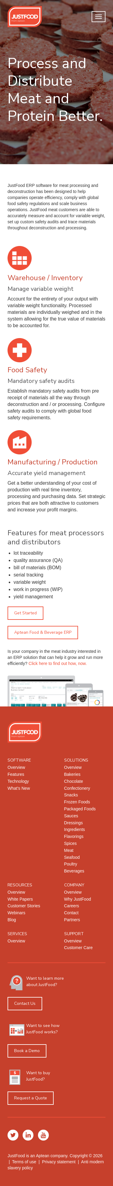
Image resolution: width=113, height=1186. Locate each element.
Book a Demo (27, 1051)
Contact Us (25, 1003)
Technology (18, 781)
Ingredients (74, 829)
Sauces (71, 815)
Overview (16, 767)
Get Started (25, 613)
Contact (71, 912)
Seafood (72, 857)
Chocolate (73, 781)
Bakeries (72, 774)
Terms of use (24, 1161)
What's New (19, 788)
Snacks (71, 794)
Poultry (70, 864)
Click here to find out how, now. (58, 663)
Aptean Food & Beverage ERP (42, 632)
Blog (12, 919)
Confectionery (77, 788)
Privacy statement (58, 1161)
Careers (71, 905)
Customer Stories (24, 905)
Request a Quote (30, 1098)
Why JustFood (77, 899)
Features (16, 774)
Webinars (16, 912)
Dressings (73, 822)
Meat (69, 850)
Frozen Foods (77, 801)
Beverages (74, 871)
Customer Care (78, 947)
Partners (72, 919)
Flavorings (74, 836)
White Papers (20, 899)
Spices (70, 843)
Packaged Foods (80, 808)
